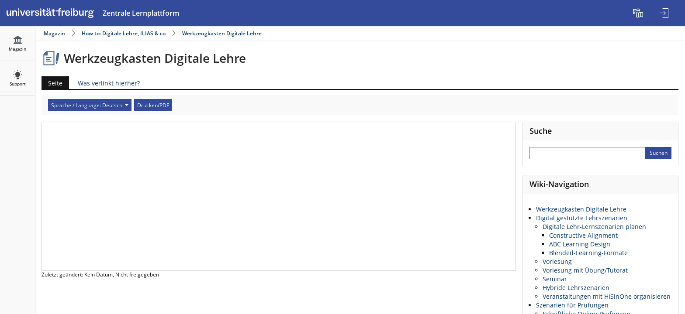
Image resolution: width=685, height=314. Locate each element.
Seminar (555, 279)
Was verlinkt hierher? (109, 83)
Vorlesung (557, 261)
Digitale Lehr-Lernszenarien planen (594, 226)
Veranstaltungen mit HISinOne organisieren (607, 296)
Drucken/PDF (153, 105)
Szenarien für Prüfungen (572, 305)
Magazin (54, 33)
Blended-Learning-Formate (588, 253)
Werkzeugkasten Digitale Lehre (222, 33)
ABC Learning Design (579, 244)
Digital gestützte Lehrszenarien (581, 218)
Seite (52, 83)
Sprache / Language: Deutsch (89, 105)
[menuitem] (639, 13)
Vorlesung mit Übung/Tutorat (585, 270)
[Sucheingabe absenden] (658, 153)
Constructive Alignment (583, 235)
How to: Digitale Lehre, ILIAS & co (124, 33)
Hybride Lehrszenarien (576, 287)
